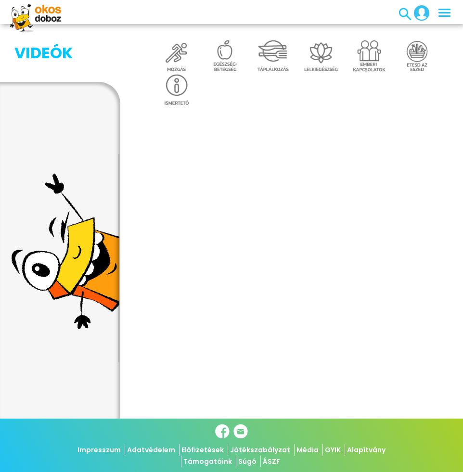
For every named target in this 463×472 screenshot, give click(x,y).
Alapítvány (366, 450)
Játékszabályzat (260, 450)
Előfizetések (202, 450)
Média (307, 450)
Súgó (247, 461)
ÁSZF (271, 461)
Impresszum (99, 450)
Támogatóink (207, 461)
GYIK (333, 450)
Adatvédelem (151, 450)
